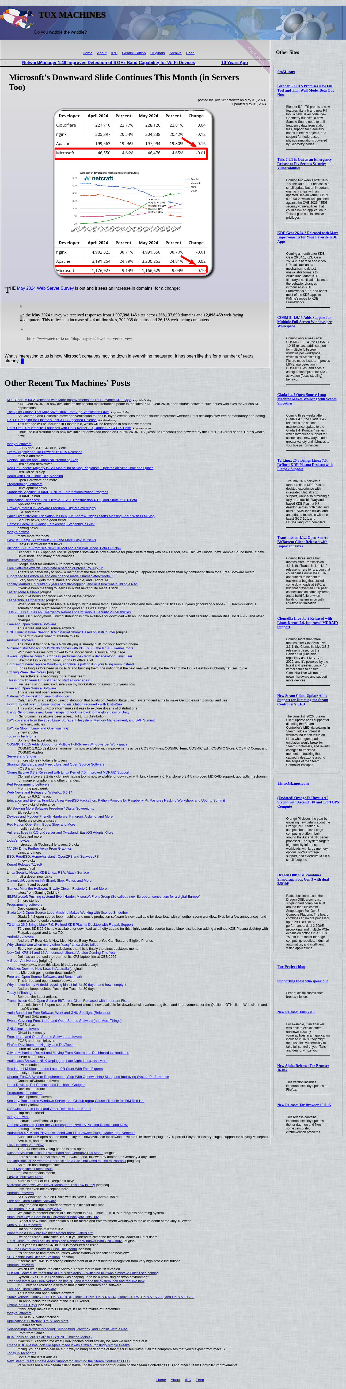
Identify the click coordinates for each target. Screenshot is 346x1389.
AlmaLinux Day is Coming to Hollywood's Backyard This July (53, 1217)
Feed (190, 53)
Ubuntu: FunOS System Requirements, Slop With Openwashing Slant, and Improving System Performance (88, 1077)
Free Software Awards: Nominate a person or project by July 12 (55, 568)
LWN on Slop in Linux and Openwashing (37, 728)
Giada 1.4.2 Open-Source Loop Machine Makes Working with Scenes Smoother (306, 399)
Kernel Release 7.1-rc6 (24, 864)
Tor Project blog (291, 966)
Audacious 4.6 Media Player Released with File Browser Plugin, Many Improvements (71, 1133)
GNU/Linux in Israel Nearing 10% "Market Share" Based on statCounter (61, 632)
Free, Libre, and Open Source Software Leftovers (44, 1037)
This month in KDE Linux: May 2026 (34, 1209)
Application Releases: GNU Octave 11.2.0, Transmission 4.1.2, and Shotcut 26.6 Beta (72, 500)
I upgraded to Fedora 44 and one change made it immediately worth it (60, 576)
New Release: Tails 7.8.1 (296, 1012)
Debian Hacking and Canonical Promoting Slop (42, 460)
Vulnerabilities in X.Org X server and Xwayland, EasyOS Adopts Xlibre (60, 832)
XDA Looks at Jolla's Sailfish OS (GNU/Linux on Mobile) (49, 1337)
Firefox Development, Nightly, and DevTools (40, 1045)
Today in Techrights (21, 736)
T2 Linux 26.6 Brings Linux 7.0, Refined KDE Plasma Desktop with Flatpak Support (305, 464)
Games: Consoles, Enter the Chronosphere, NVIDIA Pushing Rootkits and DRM (67, 1125)
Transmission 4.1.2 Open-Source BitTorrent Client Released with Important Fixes (302, 542)
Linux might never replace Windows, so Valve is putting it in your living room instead (70, 664)
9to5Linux (286, 72)
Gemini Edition (134, 53)
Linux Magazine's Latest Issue (30, 1169)
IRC (114, 53)
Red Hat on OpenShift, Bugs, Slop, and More (41, 824)
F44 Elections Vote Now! (25, 1145)
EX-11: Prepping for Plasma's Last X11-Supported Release (52, 420)
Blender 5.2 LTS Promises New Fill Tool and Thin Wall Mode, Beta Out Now (305, 90)
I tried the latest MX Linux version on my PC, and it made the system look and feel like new (76, 1281)
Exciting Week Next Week (26, 672)
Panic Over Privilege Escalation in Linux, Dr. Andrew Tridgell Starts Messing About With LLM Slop (81, 516)
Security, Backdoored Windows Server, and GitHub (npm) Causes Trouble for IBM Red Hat (76, 1101)
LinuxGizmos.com (293, 783)
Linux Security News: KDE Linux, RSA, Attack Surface (48, 872)
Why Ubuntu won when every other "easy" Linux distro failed (52, 945)
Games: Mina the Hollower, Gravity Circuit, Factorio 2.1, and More (57, 888)
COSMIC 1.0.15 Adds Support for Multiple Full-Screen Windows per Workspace (304, 322)
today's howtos (18, 532)
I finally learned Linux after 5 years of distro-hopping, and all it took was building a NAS (72, 584)
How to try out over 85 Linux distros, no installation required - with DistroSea (64, 704)
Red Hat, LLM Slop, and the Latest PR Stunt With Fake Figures (55, 1069)
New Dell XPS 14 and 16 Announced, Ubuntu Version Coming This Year (61, 953)
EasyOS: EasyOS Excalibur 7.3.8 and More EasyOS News (51, 540)
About (102, 53)
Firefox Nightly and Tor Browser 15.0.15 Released (44, 452)
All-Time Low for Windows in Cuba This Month (42, 1249)
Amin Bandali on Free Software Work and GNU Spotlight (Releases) (58, 1013)
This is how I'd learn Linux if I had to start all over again (48, 680)
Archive (175, 53)
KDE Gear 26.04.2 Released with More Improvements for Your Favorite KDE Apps (307, 237)
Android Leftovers (20, 560)
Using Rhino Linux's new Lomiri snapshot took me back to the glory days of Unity (68, 712)
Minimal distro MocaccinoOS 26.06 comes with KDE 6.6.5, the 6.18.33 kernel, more (70, 648)
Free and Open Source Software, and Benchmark (44, 977)
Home (87, 53)
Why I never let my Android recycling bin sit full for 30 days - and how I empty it (66, 985)
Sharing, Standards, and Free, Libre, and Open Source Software (56, 764)
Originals (157, 53)
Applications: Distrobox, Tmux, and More (38, 1321)
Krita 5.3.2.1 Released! (24, 1225)
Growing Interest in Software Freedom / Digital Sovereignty (51, 508)
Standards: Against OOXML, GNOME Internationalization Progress (57, 492)
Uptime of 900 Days (22, 1305)
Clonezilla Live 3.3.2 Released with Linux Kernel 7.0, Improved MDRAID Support (307, 623)
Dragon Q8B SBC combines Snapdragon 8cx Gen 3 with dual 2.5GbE (303, 879)
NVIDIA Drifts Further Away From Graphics (39, 848)
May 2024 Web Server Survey (45, 288)
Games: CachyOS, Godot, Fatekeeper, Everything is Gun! (51, 524)
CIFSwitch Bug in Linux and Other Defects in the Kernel (49, 1109)
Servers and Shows (22, 756)
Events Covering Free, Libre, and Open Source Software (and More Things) (64, 1021)
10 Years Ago (234, 62)
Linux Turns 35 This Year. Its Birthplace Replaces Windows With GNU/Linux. (65, 1241)
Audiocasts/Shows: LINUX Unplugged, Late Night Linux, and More (57, 1061)
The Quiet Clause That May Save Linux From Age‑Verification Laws (58, 412)
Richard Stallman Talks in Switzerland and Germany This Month (55, 1153)
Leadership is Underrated (26, 600)
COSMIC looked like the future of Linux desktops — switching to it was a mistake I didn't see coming (83, 1273)
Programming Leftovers (25, 484)
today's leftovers (19, 444)
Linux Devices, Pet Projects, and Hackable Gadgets (46, 1085)
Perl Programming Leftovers (28, 784)
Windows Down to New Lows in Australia (38, 969)
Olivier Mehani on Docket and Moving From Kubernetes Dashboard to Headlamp (68, 1053)
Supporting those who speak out (302, 981)
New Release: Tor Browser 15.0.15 (304, 1105)
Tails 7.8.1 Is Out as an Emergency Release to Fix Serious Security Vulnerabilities (304, 164)
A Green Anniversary (22, 961)
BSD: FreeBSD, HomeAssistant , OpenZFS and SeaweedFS (53, 856)
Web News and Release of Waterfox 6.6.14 (40, 792)
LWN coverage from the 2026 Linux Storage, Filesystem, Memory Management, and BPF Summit (81, 720)
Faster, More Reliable (23, 592)
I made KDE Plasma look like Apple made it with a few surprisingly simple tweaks (68, 1345)
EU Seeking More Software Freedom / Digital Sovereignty (50, 808)
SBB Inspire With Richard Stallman (33, 1257)
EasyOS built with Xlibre (25, 1177)
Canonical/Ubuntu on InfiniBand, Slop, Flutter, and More (49, 880)
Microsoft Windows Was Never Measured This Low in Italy (51, 1185)
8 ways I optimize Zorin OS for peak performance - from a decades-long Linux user (69, 656)
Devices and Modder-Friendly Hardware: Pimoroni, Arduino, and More (60, 816)
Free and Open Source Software (31, 624)
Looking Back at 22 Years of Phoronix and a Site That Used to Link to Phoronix (66, 1161)
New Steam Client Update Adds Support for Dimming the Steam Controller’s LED (302, 700)
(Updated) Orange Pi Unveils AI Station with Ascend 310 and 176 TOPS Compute (308, 802)
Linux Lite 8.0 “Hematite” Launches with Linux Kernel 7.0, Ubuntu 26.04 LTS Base (69, 428)
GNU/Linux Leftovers (23, 1029)
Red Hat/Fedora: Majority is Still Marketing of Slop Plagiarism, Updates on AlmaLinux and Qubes (80, 468)
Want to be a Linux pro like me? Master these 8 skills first (50, 1233)
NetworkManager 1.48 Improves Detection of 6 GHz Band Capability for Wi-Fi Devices (108, 62)
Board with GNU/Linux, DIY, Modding (35, 476)
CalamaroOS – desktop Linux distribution (38, 696)
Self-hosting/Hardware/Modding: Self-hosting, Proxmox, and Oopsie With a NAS (67, 1329)
